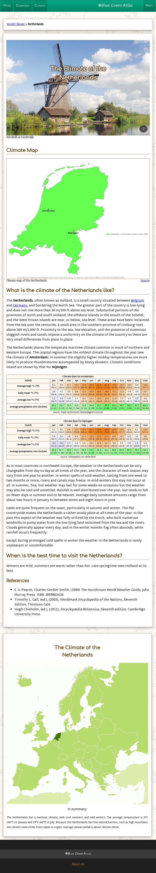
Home (7, 6)
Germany (20, 306)
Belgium (137, 301)
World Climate (16, 24)
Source (145, 280)
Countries (22, 6)
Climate (40, 6)
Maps (149, 6)
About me (78, 864)
